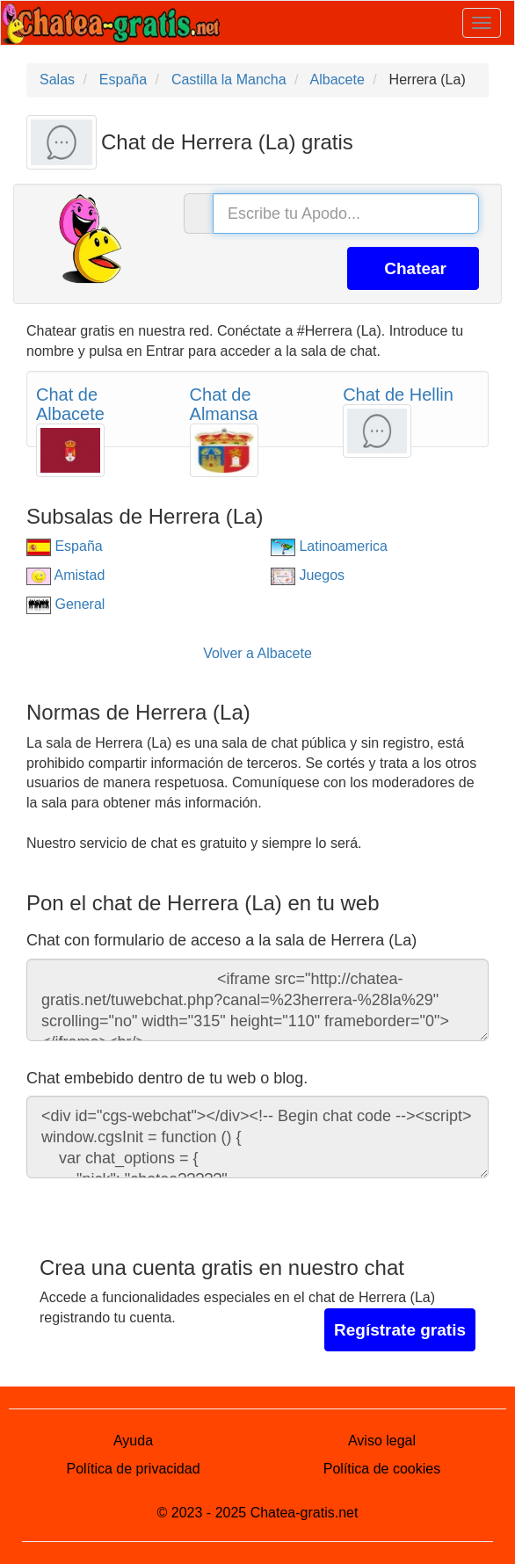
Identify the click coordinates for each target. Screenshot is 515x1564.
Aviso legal (382, 1440)
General (65, 604)
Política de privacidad (132, 1468)
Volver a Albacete (257, 653)
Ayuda (133, 1440)
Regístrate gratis (400, 1330)
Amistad (65, 575)
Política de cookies (381, 1468)
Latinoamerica (329, 546)
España (64, 546)
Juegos (308, 575)
